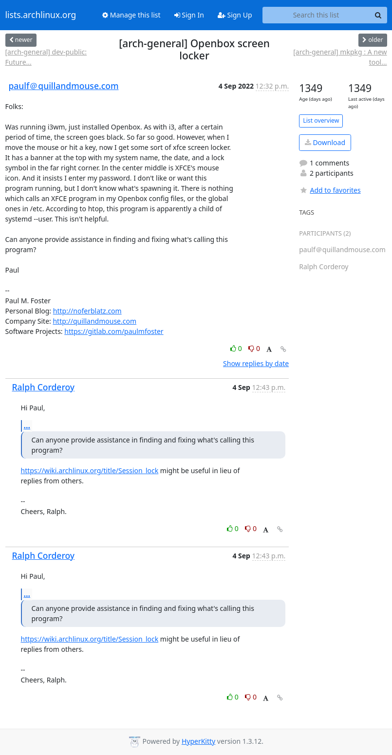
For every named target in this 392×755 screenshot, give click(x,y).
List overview (321, 120)
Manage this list (131, 14)
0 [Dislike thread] (254, 348)
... (27, 425)
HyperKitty (198, 741)
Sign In (189, 14)
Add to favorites (329, 190)
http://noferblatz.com (87, 310)
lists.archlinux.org (40, 15)
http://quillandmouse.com (94, 321)
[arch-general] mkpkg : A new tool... (340, 57)
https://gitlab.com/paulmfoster (113, 331)
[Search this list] (316, 15)
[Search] (378, 15)
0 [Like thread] (236, 348)
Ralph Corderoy (43, 387)
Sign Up (235, 14)
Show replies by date (256, 363)
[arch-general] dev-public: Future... (46, 57)
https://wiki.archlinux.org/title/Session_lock (90, 470)
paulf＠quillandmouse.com (64, 86)
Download (325, 142)
